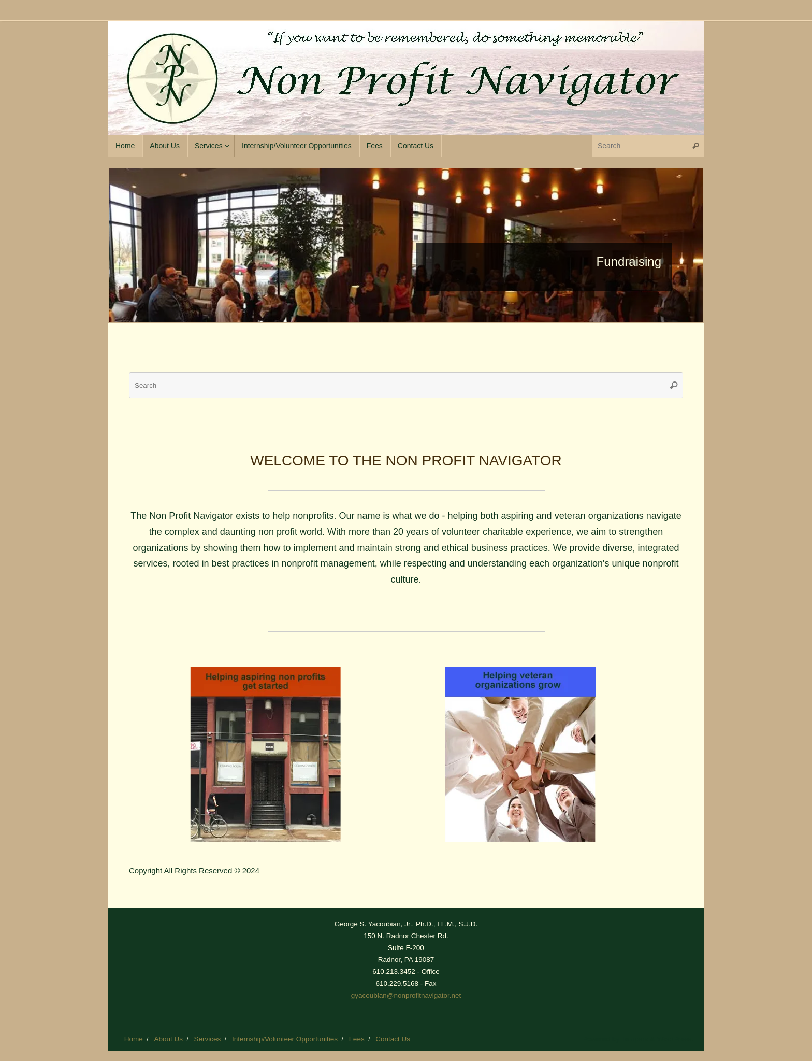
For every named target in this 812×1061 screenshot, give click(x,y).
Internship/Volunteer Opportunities (285, 1039)
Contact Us (392, 1039)
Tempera (635, 1039)
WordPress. (675, 1039)
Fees (357, 1039)
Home (133, 1039)
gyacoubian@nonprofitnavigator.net (406, 995)
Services (207, 1039)
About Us (168, 1039)
